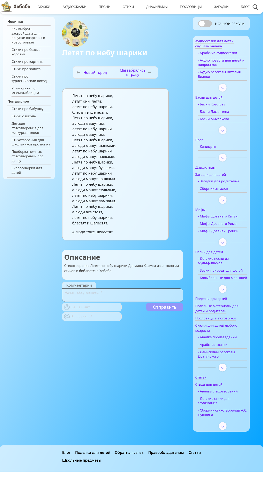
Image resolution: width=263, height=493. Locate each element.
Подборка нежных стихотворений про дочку (28, 156)
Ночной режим (230, 23)
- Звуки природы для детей (221, 283)
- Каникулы (213, 148)
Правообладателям (166, 473)
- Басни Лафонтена (220, 113)
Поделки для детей (92, 473)
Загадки (219, 7)
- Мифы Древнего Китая (224, 223)
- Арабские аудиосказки (224, 55)
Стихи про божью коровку (26, 51)
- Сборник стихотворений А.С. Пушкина (220, 439)
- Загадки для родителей (215, 185)
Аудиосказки (74, 7)
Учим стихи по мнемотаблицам (25, 90)
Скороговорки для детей (27, 170)
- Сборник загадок (219, 195)
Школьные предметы (81, 481)
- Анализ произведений (223, 357)
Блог (243, 7)
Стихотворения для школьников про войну (31, 142)
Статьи (194, 473)
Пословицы (189, 7)
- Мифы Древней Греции (218, 239)
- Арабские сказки (219, 364)
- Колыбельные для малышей (220, 295)
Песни (104, 7)
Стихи (127, 7)
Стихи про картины (27, 61)
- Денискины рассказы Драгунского (222, 374)
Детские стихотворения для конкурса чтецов (27, 128)
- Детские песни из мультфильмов (219, 271)
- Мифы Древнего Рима (223, 230)
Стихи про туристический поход (29, 78)
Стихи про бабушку (28, 108)
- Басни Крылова (218, 106)
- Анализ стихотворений (216, 413)
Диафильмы (155, 7)
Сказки (43, 7)
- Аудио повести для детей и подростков (221, 64)
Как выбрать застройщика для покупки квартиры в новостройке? (28, 36)
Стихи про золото (26, 69)
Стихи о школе (24, 116)
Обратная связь (129, 473)
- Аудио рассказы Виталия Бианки (218, 76)
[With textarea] (122, 295)
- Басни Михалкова (220, 121)
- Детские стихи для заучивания (220, 425)
